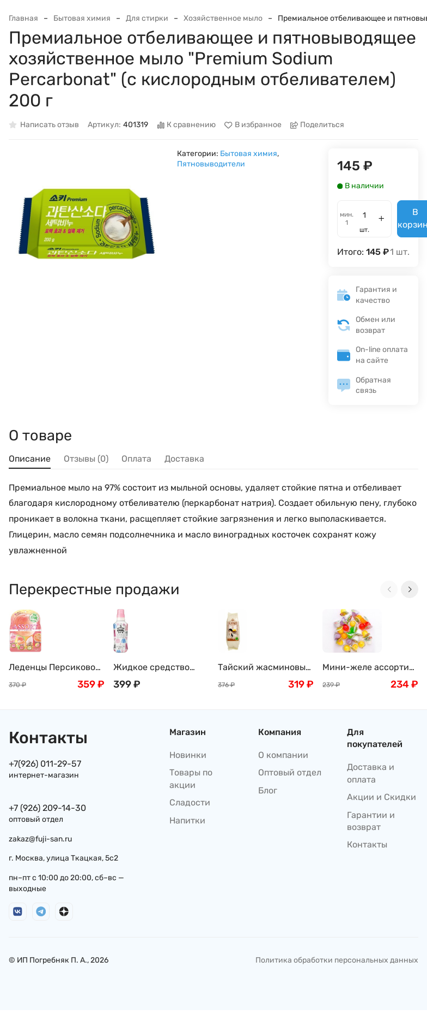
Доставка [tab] (184, 458)
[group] (87, 227)
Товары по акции (190, 778)
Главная (23, 18)
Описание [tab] (30, 458)
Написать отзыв (44, 125)
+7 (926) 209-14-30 (47, 808)
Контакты (367, 844)
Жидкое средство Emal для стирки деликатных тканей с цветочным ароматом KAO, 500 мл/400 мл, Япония (158, 667)
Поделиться (317, 125)
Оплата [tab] (136, 458)
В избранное (253, 125)
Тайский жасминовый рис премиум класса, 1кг (264, 667)
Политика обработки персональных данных (336, 960)
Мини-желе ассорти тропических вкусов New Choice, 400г (365, 667)
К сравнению (186, 125)
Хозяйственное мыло (223, 18)
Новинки (187, 755)
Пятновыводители (211, 164)
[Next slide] (409, 589)
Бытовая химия (82, 18)
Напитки (187, 820)
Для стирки (147, 18)
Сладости (189, 802)
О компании (283, 755)
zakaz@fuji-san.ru (40, 839)
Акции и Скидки (381, 797)
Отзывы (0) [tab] (86, 458)
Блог (267, 790)
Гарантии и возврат (371, 821)
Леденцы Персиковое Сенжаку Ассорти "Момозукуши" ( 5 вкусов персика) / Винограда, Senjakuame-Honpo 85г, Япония (54, 667)
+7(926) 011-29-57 (45, 764)
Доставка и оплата (370, 773)
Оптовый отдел (289, 772)
